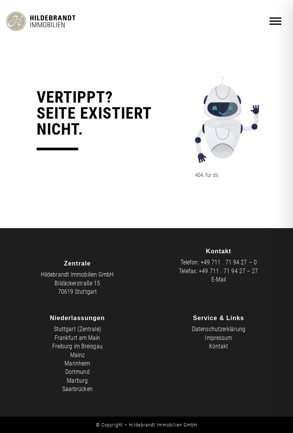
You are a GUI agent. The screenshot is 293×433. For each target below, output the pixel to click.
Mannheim (77, 363)
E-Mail (218, 279)
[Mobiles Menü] (276, 21)
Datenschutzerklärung (218, 329)
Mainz (77, 355)
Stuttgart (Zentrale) (77, 329)
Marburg (77, 380)
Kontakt (219, 346)
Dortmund (77, 371)
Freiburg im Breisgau (77, 346)
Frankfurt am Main (77, 337)
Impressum (218, 337)
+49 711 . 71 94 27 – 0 (229, 262)
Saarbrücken (77, 389)
